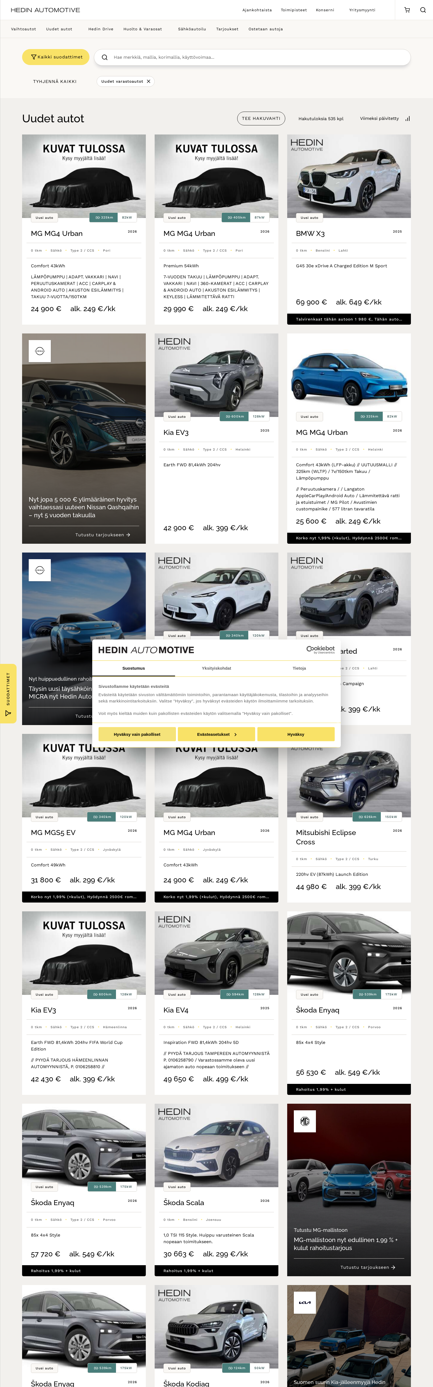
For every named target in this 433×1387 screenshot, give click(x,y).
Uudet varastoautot (122, 81)
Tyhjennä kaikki (55, 81)
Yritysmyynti (362, 10)
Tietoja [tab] (299, 668)
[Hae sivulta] (423, 10)
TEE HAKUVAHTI (261, 118)
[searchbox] (258, 57)
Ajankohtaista (257, 10)
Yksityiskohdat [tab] (216, 668)
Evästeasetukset (216, 734)
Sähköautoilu (192, 29)
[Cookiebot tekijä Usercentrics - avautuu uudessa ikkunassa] (310, 650)
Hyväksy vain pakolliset (137, 734)
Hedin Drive (100, 29)
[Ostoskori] (407, 10)
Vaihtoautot (23, 29)
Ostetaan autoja (266, 29)
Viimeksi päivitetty (379, 118)
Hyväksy (295, 734)
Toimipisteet (294, 10)
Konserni (325, 10)
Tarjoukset (227, 29)
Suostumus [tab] (133, 668)
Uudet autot (59, 29)
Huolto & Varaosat (142, 29)
